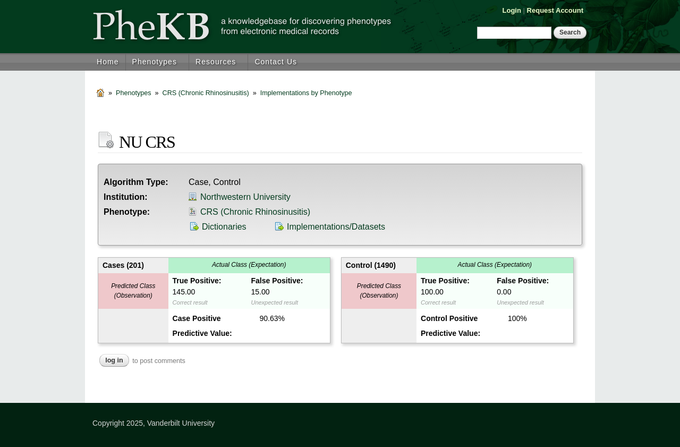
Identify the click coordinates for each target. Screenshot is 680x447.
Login (512, 10)
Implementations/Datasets (336, 226)
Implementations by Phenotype (306, 93)
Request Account (555, 10)
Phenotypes (154, 61)
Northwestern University (245, 196)
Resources (216, 61)
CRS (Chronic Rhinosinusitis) (206, 93)
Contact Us (275, 61)
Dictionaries (224, 226)
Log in (114, 360)
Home (108, 61)
